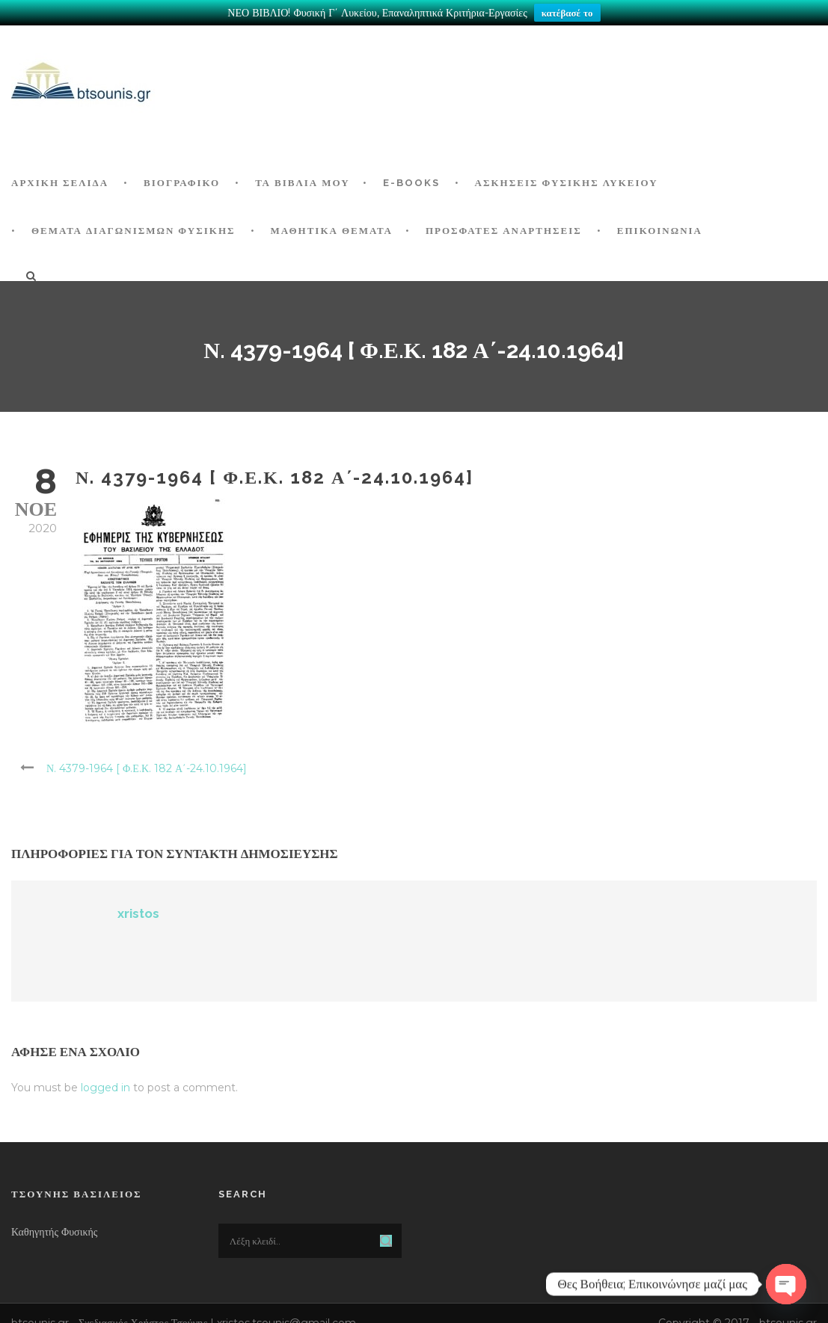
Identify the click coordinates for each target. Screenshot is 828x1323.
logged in (105, 1084)
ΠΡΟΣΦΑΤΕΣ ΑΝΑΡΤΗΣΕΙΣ (504, 227)
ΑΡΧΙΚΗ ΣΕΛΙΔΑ (59, 179)
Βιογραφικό (182, 179)
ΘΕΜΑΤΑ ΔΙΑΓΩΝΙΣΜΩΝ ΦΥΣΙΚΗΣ (133, 227)
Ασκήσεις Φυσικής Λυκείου (566, 179)
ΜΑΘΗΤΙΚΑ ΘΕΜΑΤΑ (332, 227)
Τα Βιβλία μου (302, 179)
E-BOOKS (411, 179)
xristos (138, 910)
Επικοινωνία (659, 227)
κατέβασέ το (567, 13)
